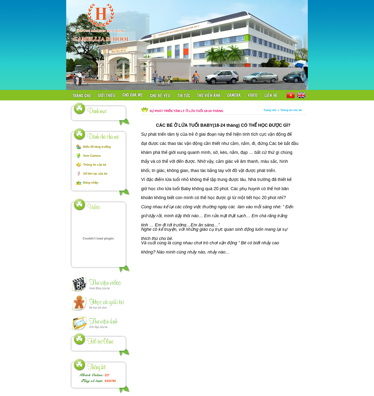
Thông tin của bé (94, 164)
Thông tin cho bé (291, 110)
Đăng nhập (90, 182)
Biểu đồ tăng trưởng (97, 147)
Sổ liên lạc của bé (95, 173)
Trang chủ (270, 110)
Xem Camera (92, 155)
